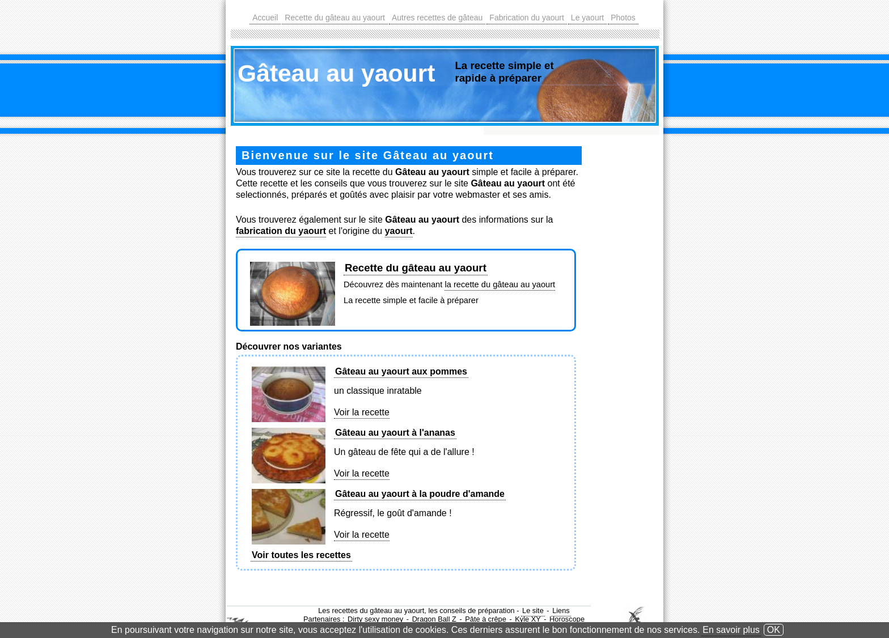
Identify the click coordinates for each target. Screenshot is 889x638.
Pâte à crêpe (485, 619)
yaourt (399, 231)
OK (773, 630)
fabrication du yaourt (281, 231)
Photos (623, 17)
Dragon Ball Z (434, 619)
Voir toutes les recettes (301, 555)
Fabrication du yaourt (526, 17)
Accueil (265, 17)
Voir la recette (362, 412)
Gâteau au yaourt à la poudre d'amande (420, 494)
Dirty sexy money (375, 619)
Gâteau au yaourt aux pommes (401, 371)
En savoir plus (731, 630)
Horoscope (567, 619)
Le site (533, 610)
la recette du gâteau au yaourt (499, 284)
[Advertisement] (628, 317)
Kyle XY (528, 619)
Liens (561, 610)
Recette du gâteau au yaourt (335, 17)
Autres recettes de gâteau (437, 17)
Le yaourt (587, 17)
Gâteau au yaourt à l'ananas (395, 432)
